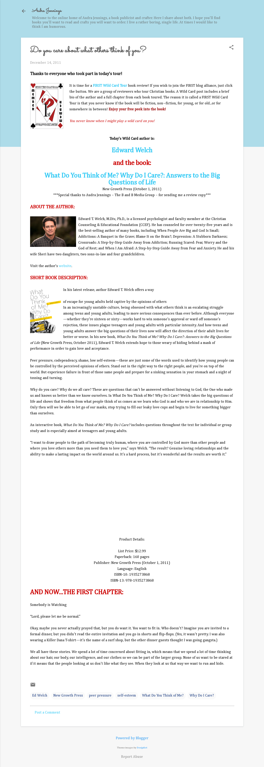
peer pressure (100, 695)
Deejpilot (142, 747)
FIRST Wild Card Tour (110, 86)
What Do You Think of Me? (163, 695)
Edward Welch (132, 150)
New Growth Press (68, 695)
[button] (231, 48)
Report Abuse (132, 757)
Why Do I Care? (202, 695)
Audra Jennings (46, 11)
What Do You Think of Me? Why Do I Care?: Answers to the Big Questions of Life (132, 179)
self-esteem (126, 695)
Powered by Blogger (132, 738)
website (65, 266)
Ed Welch (39, 695)
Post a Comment (47, 712)
